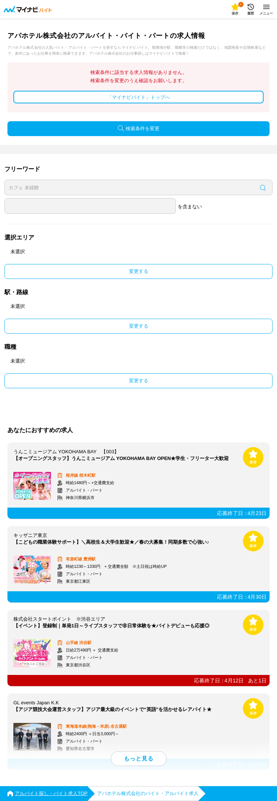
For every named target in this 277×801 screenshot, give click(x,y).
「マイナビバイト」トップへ (138, 97)
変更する (138, 271)
